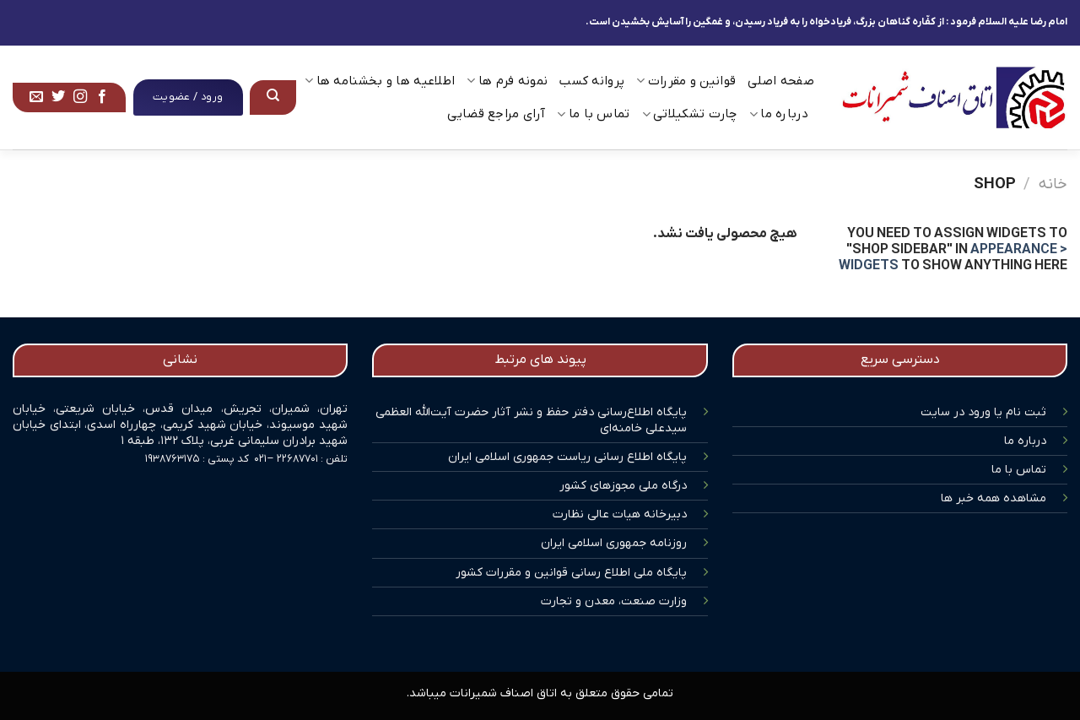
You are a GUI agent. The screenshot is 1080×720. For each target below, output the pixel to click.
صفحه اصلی (781, 81)
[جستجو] (273, 97)
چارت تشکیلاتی (689, 114)
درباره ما (778, 114)
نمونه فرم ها (507, 81)
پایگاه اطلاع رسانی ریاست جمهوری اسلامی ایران (567, 457)
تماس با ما (593, 114)
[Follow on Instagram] (80, 97)
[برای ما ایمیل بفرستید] (36, 97)
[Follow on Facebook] (102, 97)
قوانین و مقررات (686, 81)
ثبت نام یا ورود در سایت (983, 412)
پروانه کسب (591, 81)
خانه (1053, 184)
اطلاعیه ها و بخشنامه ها (380, 81)
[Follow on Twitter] (58, 97)
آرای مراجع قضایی (496, 114)
